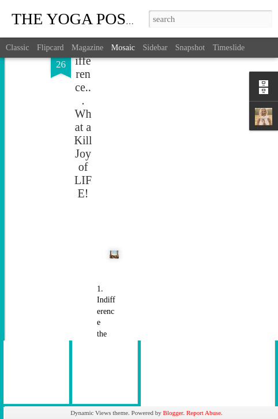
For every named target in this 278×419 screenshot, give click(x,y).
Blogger (173, 412)
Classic (17, 47)
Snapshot (190, 47)
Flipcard (50, 47)
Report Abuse (203, 412)
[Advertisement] (178, 75)
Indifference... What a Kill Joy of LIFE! (83, 80)
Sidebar (155, 47)
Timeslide (229, 47)
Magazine (87, 47)
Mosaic (123, 47)
